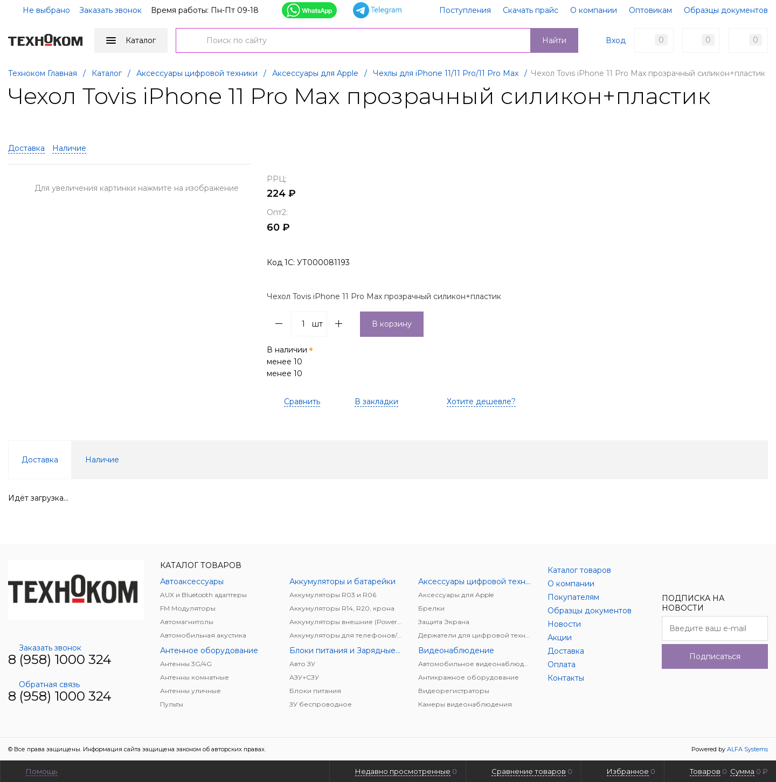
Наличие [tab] (102, 460)
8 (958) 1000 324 (60, 659)
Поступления (465, 10)
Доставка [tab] (40, 460)
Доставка (26, 148)
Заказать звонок (110, 10)
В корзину (392, 324)
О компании (593, 10)
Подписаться (714, 656)
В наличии (291, 362)
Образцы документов (726, 10)
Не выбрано (40, 10)
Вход (616, 40)
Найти (554, 40)
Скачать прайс (530, 10)
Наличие (69, 148)
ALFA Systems (747, 749)
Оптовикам (650, 10)
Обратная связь (44, 684)
